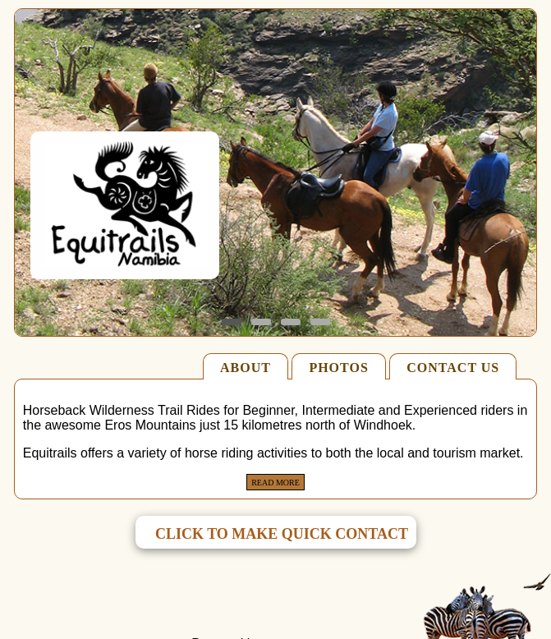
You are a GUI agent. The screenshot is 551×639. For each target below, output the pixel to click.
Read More (275, 482)
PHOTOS (338, 368)
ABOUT (245, 368)
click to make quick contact (281, 534)
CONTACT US (452, 368)
